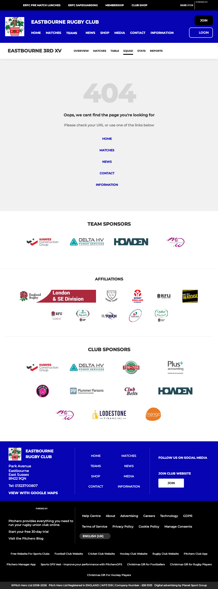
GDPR (187, 516)
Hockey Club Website (133, 553)
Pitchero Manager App (21, 564)
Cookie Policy (149, 526)
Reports (156, 50)
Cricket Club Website (101, 553)
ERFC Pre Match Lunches (41, 5)
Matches (99, 50)
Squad (128, 50)
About (110, 516)
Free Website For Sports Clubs (30, 553)
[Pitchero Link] (204, 7)
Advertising (129, 516)
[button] (36, 33)
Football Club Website (68, 553)
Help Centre (91, 516)
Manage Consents (178, 526)
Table (114, 50)
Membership (114, 5)
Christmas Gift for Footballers (146, 564)
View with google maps (33, 493)
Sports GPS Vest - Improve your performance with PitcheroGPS (81, 564)
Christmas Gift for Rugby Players (191, 564)
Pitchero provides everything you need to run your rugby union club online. (41, 523)
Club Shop (139, 5)
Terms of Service (94, 526)
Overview (81, 50)
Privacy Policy (122, 526)
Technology (169, 516)
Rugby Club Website (165, 553)
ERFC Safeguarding (83, 5)
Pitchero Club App (195, 553)
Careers (149, 516)
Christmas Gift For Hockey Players (109, 575)
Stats (141, 50)
